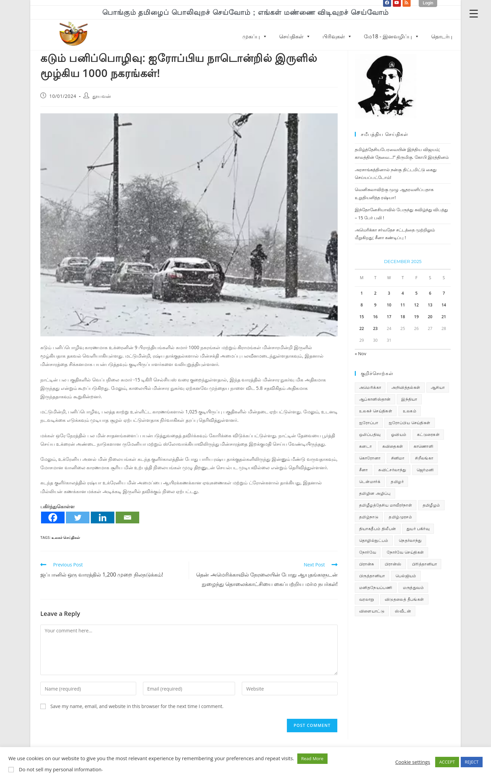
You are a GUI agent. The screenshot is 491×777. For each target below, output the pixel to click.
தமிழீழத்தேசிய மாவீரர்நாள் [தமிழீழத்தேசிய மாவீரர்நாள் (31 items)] (385, 505)
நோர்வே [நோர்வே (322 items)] (367, 552)
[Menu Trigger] (473, 13)
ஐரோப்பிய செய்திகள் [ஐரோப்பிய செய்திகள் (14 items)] (409, 423)
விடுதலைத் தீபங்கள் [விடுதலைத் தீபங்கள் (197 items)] (404, 599)
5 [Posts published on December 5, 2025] (416, 293)
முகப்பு (254, 36)
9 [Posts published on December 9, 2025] (375, 305)
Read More (312, 758)
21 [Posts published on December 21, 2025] (444, 317)
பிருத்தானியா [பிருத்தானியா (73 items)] (372, 576)
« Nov (360, 353)
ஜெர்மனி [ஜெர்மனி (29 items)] (425, 470)
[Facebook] (53, 517)
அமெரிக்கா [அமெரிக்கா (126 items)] (370, 387)
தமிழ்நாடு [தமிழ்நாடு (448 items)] (368, 517)
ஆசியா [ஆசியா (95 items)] (438, 387)
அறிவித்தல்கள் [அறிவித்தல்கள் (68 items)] (405, 387)
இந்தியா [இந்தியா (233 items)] (409, 399)
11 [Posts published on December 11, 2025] (403, 305)
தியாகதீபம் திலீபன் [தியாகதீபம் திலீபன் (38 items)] (377, 528)
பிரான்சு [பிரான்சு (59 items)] (366, 564)
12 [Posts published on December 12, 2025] (416, 305)
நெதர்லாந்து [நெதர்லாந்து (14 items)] (410, 540)
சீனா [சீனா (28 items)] (363, 470)
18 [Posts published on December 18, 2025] (403, 317)
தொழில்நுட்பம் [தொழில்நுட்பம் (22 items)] (373, 540)
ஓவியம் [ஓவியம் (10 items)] (399, 434)
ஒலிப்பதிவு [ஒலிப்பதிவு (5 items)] (369, 434)
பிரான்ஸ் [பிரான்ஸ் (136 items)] (393, 564)
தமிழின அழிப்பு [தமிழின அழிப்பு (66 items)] (375, 493)
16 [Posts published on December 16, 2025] (375, 317)
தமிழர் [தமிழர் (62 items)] (397, 481)
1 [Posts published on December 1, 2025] (362, 293)
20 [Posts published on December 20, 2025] (430, 317)
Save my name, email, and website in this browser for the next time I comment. (137, 706)
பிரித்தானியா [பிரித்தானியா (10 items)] (424, 564)
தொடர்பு (441, 36)
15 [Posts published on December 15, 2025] (361, 317)
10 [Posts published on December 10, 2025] (389, 305)
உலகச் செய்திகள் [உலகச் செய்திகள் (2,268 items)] (375, 411)
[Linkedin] (102, 517)
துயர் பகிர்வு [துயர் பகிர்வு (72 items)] (418, 528)
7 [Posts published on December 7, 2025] (444, 293)
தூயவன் (101, 96)
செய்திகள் (295, 36)
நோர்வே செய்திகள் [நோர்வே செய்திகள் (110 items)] (405, 552)
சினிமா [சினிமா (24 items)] (398, 458)
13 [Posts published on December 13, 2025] (430, 305)
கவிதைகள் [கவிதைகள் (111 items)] (392, 446)
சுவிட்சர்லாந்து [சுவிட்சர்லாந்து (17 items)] (392, 470)
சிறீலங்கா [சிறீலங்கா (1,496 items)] (424, 458)
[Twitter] (77, 517)
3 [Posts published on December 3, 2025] (389, 293)
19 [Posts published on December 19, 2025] (416, 317)
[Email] (127, 517)
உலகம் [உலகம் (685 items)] (410, 411)
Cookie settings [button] (412, 762)
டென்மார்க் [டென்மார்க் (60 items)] (369, 481)
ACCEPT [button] (447, 762)
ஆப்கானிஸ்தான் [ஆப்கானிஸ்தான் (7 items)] (375, 399)
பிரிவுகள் (337, 36)
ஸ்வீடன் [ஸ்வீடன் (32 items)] (403, 611)
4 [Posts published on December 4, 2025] (403, 293)
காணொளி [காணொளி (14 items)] (423, 446)
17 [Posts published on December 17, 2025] (389, 317)
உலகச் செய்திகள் (65, 537)
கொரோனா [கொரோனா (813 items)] (369, 458)
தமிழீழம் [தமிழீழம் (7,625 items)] (431, 505)
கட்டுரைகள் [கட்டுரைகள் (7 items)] (428, 434)
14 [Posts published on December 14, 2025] (444, 305)
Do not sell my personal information (60, 769)
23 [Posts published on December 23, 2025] (375, 328)
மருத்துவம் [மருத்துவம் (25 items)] (413, 587)
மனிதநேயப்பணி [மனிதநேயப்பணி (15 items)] (375, 587)
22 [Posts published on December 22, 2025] (361, 328)
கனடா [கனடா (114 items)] (365, 446)
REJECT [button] (472, 762)
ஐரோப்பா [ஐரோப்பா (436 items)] (368, 423)
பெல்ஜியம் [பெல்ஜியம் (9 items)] (405, 576)
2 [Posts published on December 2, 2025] (375, 293)
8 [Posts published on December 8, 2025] (362, 305)
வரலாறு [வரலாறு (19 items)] (366, 599)
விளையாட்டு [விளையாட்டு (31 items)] (371, 611)
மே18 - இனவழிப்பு (391, 36)
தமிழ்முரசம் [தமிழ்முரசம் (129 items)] (400, 517)
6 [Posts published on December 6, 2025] (430, 293)
